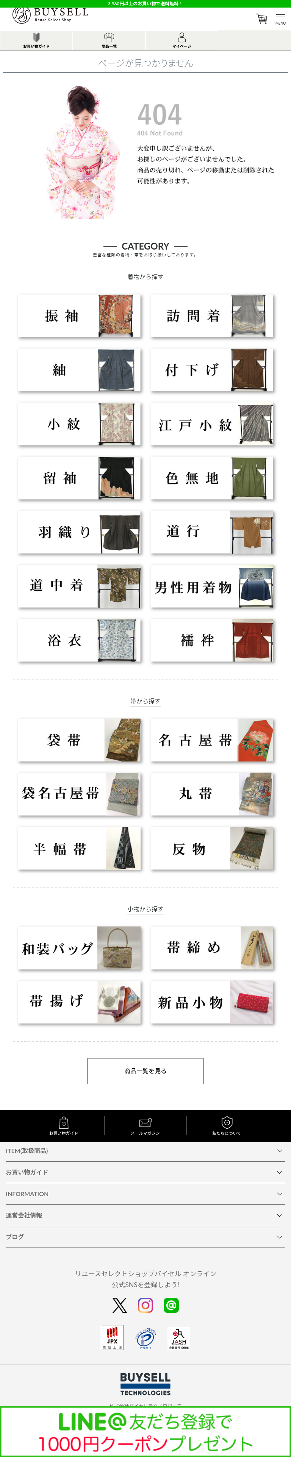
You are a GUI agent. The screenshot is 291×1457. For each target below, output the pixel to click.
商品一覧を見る (145, 1070)
